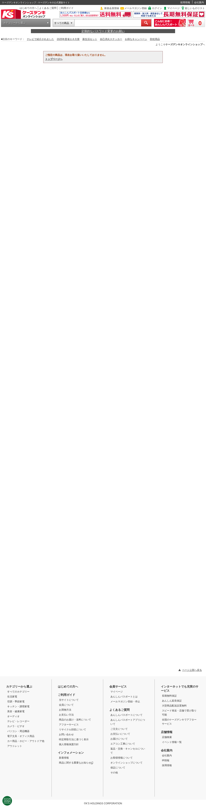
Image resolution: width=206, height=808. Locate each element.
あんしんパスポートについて (126, 714)
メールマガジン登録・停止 (125, 701)
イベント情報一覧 (172, 742)
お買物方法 (65, 709)
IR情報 (165, 760)
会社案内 (199, 2)
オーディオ (13, 716)
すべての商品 (61, 23)
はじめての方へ (28, 8)
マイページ (173, 8)
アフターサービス (69, 724)
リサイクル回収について (72, 729)
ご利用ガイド (66, 8)
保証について (117, 767)
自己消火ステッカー (111, 39)
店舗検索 (167, 737)
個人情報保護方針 (69, 744)
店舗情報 (166, 732)
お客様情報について (121, 757)
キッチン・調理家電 (18, 706)
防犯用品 (155, 39)
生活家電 (12, 696)
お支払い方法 (66, 714)
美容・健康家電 (16, 711)
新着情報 (64, 757)
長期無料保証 (169, 695)
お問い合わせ (66, 734)
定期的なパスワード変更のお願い (103, 31)
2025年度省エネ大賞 (68, 39)
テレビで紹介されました (40, 39)
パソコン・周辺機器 (18, 731)
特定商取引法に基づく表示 (74, 739)
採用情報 (185, 2)
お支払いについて (120, 733)
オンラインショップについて (126, 762)
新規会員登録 (111, 8)
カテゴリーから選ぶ (14, 22)
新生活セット (89, 39)
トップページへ (53, 59)
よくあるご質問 (47, 8)
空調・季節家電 (16, 701)
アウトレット (14, 746)
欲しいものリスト (195, 8)
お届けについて (119, 738)
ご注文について (119, 728)
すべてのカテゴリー (18, 691)
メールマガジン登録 (135, 8)
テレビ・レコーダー (18, 721)
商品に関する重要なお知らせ (76, 762)
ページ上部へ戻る (192, 670)
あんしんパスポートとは (124, 696)
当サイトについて (69, 699)
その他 (114, 772)
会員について (66, 704)
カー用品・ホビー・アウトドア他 (25, 741)
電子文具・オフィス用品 (20, 736)
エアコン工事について (122, 743)
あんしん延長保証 (172, 700)
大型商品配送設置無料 (174, 705)
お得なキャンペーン (136, 39)
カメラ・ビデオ (16, 726)
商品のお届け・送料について (75, 719)
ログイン (157, 8)
